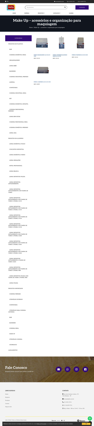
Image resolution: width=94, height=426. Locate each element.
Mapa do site (8, 406)
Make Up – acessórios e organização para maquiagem (49, 27)
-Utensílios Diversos (15, 299)
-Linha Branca (13, 171)
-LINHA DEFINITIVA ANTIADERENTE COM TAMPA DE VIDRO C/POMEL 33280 (17, 234)
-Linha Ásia (12, 133)
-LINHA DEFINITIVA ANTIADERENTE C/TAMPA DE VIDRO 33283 (16, 260)
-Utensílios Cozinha (15, 339)
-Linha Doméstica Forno (16, 154)
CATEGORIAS (18, 38)
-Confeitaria (13, 87)
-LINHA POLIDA (13, 283)
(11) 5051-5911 (71, 1)
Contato (82, 7)
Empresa (26, 13)
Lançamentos (12, 350)
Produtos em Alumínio (15, 138)
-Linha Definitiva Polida (16, 176)
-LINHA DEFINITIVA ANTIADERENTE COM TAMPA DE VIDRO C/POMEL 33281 (17, 243)
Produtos (41, 13)
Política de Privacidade (41, 423)
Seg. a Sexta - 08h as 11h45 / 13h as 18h (73, 408)
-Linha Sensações (14, 160)
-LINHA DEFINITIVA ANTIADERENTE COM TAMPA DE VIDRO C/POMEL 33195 (17, 208)
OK (86, 423)
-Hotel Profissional (15, 165)
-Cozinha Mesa (13, 328)
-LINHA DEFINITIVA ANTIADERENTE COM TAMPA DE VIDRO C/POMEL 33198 (17, 225)
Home (14, 13)
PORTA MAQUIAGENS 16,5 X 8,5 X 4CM (42, 55)
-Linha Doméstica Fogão (16, 143)
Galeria (71, 13)
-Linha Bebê (12, 65)
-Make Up (11, 333)
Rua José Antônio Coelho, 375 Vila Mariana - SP (70, 395)
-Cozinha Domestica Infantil (18, 104)
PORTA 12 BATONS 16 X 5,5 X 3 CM (42, 82)
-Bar (10, 49)
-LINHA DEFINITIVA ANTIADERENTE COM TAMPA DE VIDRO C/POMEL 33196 (17, 217)
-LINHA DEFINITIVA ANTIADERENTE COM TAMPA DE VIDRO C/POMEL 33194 (17, 199)
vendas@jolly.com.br (59, 1)
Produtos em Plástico (15, 44)
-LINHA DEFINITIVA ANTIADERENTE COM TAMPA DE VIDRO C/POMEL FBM (17, 269)
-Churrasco (12, 344)
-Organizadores (14, 60)
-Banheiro (12, 71)
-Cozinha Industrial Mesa (17, 93)
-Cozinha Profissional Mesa (18, 122)
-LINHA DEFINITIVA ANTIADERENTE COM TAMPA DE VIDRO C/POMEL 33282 (17, 251)
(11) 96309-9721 (82, 1)
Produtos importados (15, 288)
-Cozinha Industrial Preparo (18, 76)
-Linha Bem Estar (14, 116)
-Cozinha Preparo (14, 294)
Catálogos (56, 13)
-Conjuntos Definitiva (16, 149)
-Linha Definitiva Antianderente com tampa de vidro (18, 191)
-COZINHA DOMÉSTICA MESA (17, 54)
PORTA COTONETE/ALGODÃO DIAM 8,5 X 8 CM (60, 55)
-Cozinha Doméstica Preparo (18, 127)
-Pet (10, 98)
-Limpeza (11, 82)
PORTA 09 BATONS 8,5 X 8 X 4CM (80, 55)
